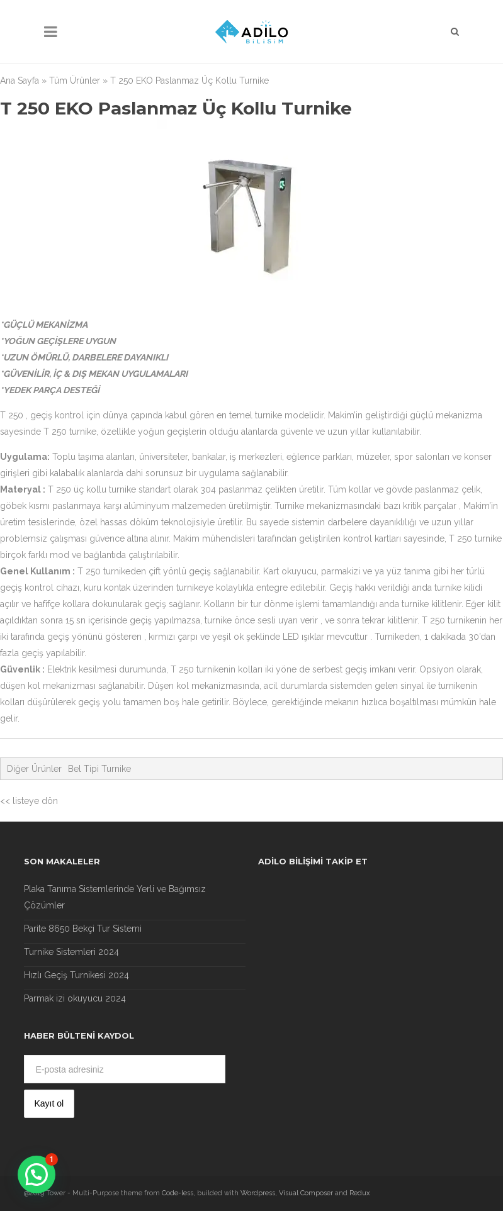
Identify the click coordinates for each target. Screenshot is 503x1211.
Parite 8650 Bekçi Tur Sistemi (83, 929)
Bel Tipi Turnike (99, 769)
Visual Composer (306, 1193)
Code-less (177, 1193)
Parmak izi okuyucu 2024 (75, 998)
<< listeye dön (29, 801)
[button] (36, 1174)
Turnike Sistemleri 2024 (71, 952)
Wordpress (257, 1193)
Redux (359, 1193)
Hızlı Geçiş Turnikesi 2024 (76, 975)
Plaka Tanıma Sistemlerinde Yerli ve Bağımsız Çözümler (115, 897)
